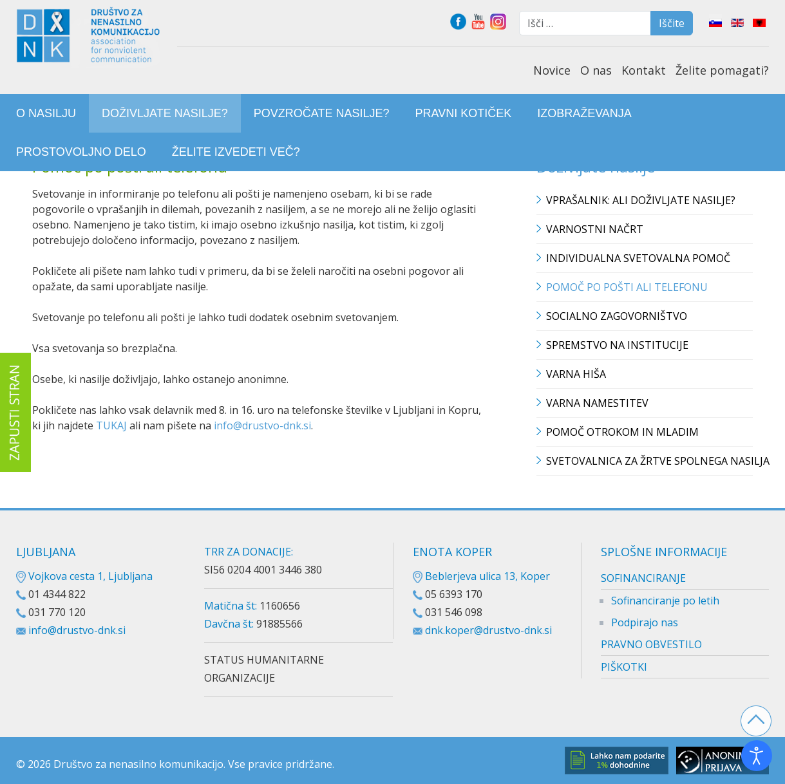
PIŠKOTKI (624, 667)
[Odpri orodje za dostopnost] (756, 755)
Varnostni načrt (594, 229)
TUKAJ (112, 425)
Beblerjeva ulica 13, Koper (481, 576)
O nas (596, 70)
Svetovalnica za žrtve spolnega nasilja (649, 461)
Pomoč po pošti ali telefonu (627, 287)
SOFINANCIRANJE (643, 578)
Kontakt (643, 70)
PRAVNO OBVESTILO (651, 644)
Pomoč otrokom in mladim (622, 432)
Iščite (672, 23)
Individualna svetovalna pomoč (638, 258)
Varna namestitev (597, 403)
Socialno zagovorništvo (616, 316)
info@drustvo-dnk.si (262, 425)
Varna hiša (576, 374)
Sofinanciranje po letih (665, 600)
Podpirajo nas (644, 622)
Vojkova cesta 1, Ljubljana (84, 576)
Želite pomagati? (722, 70)
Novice (552, 70)
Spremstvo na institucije (617, 345)
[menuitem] (46, 113)
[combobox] (585, 23)
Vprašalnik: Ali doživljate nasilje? (640, 200)
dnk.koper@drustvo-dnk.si (488, 630)
